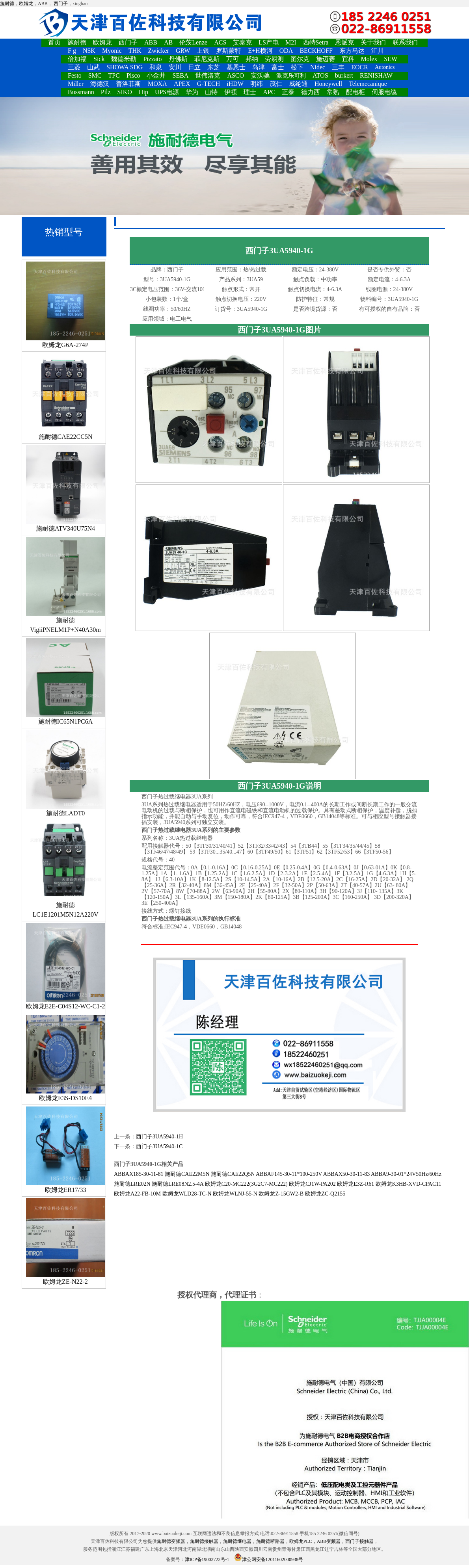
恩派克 (344, 42)
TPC (113, 75)
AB (168, 42)
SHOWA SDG (124, 67)
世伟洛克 (207, 75)
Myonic (112, 50)
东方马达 (352, 50)
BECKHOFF (316, 50)
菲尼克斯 (207, 59)
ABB (43, 3)
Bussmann (81, 92)
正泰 (288, 92)
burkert (344, 75)
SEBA (180, 75)
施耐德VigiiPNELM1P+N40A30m (65, 585)
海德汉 (99, 83)
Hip (143, 92)
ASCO (235, 75)
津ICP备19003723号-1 (207, 1559)
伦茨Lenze (193, 42)
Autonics (385, 67)
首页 (54, 42)
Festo (75, 75)
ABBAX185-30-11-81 (138, 1174)
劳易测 (274, 59)
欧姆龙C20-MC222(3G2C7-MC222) (246, 1184)
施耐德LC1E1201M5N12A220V (65, 870)
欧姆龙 (26, 3)
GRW (183, 50)
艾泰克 (242, 42)
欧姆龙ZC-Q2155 (325, 1194)
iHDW (235, 83)
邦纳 (252, 59)
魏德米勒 (123, 59)
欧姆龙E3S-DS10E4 (65, 1058)
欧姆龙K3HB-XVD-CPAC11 (408, 1184)
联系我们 (405, 42)
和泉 (155, 67)
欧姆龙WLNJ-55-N (235, 1194)
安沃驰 (260, 75)
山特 (211, 92)
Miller (76, 83)
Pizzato (152, 59)
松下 (297, 67)
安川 (175, 67)
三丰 (338, 67)
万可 (232, 59)
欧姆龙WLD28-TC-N (187, 1194)
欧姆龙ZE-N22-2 (65, 1241)
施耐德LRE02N (132, 1184)
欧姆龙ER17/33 (65, 1149)
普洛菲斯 (128, 83)
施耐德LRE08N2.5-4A (177, 1184)
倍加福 (77, 59)
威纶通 (298, 83)
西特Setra (316, 42)
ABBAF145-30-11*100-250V (289, 1174)
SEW (390, 59)
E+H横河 (260, 50)
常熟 (333, 92)
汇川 (377, 50)
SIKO (124, 92)
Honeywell (328, 83)
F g (72, 50)
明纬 (256, 83)
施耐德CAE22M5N (187, 1174)
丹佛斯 (178, 59)
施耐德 (7, 3)
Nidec (317, 67)
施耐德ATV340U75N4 (65, 488)
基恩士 (236, 67)
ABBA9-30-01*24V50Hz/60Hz (406, 1174)
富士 (278, 67)
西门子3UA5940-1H (159, 1137)
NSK (89, 50)
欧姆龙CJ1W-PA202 (312, 1184)
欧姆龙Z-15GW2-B (281, 1194)
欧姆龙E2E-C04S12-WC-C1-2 (65, 966)
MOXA (157, 83)
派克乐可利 (291, 75)
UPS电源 (167, 92)
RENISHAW (376, 75)
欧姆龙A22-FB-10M (137, 1194)
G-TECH (208, 83)
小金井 (156, 75)
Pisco (133, 75)
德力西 (310, 92)
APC (269, 92)
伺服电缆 (384, 92)
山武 (93, 67)
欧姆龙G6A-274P (65, 305)
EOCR (359, 67)
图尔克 (299, 59)
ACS (220, 42)
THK (134, 50)
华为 (192, 92)
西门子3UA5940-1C (159, 1146)
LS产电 (269, 42)
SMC (95, 75)
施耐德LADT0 (65, 773)
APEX (182, 83)
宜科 (348, 59)
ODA (286, 50)
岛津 (258, 67)
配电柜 (355, 92)
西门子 (61, 3)
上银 (203, 50)
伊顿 (230, 92)
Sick (98, 59)
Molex (369, 59)
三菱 (74, 67)
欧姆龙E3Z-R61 (355, 1184)
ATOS (320, 75)
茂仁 (276, 83)
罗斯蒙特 (228, 50)
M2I (290, 42)
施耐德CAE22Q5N (233, 1174)
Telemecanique (368, 83)
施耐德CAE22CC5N (65, 396)
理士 (250, 92)
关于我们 (373, 42)
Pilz (106, 92)
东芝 (213, 67)
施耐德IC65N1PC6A (65, 681)
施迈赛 (325, 59)
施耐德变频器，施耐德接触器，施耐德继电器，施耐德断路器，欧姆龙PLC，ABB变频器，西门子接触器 (265, 1541)
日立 (194, 67)
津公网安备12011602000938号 (268, 1559)
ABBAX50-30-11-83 (346, 1174)
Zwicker (158, 50)
